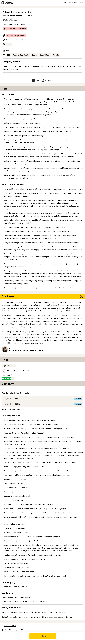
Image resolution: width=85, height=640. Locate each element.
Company (47, 80)
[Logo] (7, 2)
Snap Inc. (26, 12)
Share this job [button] (9, 626)
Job (35, 80)
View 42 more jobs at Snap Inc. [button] (16, 630)
